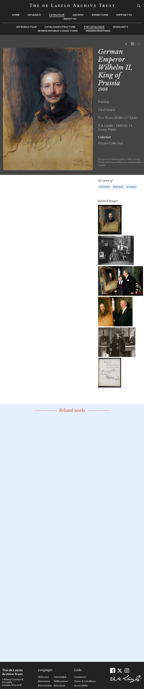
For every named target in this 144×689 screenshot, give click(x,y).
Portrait (104, 187)
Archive (78, 14)
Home (16, 14)
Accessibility (81, 685)
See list (132, 44)
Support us (124, 14)
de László (34, 14)
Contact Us (80, 676)
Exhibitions (100, 14)
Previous (126, 44)
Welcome (43, 676)
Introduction (26, 26)
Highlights (120, 26)
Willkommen (61, 681)
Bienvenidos (45, 685)
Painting (118, 187)
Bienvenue (44, 681)
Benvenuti (59, 685)
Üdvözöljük (60, 676)
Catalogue (56, 14)
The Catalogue (94, 26)
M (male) (131, 187)
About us (70, 18)
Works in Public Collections (58, 30)
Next (139, 44)
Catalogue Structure (60, 26)
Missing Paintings (98, 30)
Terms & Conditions (85, 681)
